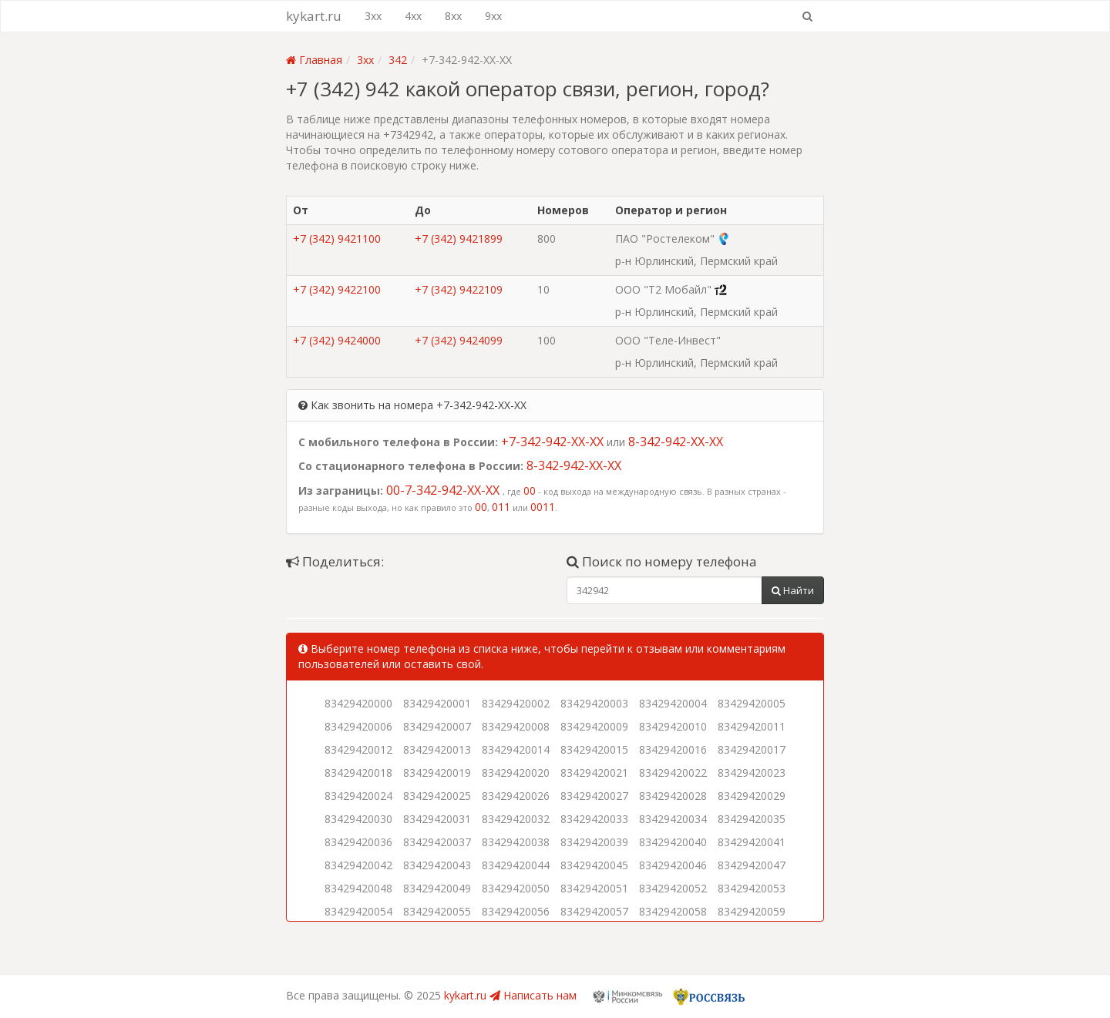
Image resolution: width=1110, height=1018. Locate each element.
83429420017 (751, 749)
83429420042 (358, 865)
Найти (793, 590)
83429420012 (358, 749)
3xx (373, 15)
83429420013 (437, 749)
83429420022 (673, 772)
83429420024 (358, 795)
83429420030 (358, 818)
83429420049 (437, 888)
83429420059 (751, 911)
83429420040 (673, 842)
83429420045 (594, 865)
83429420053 (751, 888)
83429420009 (594, 726)
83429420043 (437, 865)
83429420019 (437, 772)
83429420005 (751, 703)
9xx (493, 15)
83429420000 (358, 703)
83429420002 (516, 703)
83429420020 (516, 772)
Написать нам (533, 995)
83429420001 (437, 703)
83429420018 (358, 772)
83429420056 (516, 911)
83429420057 (594, 911)
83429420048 (358, 888)
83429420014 (516, 749)
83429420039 (594, 842)
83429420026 (516, 795)
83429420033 (594, 818)
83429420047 (751, 865)
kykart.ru (313, 16)
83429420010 (673, 726)
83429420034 (673, 818)
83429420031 (437, 818)
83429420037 (437, 842)
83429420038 (516, 842)
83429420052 (673, 888)
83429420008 (516, 726)
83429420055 (437, 911)
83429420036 (358, 842)
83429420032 (516, 818)
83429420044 (516, 865)
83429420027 (594, 795)
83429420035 (751, 818)
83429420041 (751, 842)
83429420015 (594, 749)
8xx (453, 15)
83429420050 (516, 888)
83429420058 (673, 911)
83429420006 (358, 726)
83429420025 (437, 795)
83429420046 (673, 865)
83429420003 (594, 703)
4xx (413, 15)
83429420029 (751, 795)
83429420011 (751, 726)
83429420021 (594, 772)
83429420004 (673, 703)
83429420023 (751, 772)
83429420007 (437, 726)
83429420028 (673, 795)
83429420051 (594, 888)
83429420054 (358, 911)
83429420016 (673, 749)
